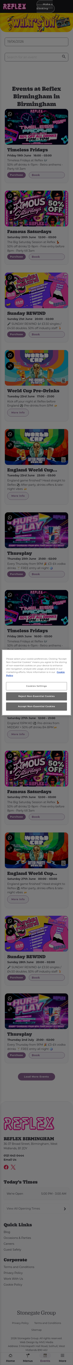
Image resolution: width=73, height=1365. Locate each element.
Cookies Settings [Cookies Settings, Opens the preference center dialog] (36, 686)
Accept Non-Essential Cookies (36, 706)
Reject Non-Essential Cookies (36, 696)
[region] (36, 682)
